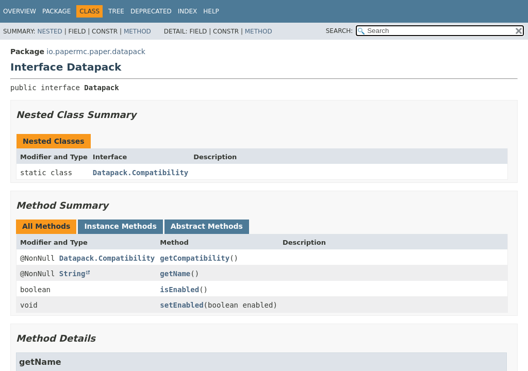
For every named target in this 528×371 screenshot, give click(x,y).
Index (187, 11)
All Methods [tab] (46, 226)
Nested (49, 31)
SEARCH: (339, 31)
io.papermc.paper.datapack (95, 51)
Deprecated (151, 11)
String (72, 273)
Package (56, 11)
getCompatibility (194, 258)
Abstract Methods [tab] (207, 226)
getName (175, 273)
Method (137, 31)
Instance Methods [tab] (120, 226)
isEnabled (179, 289)
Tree (116, 11)
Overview (19, 11)
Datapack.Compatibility (140, 172)
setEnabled (181, 305)
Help (211, 11)
